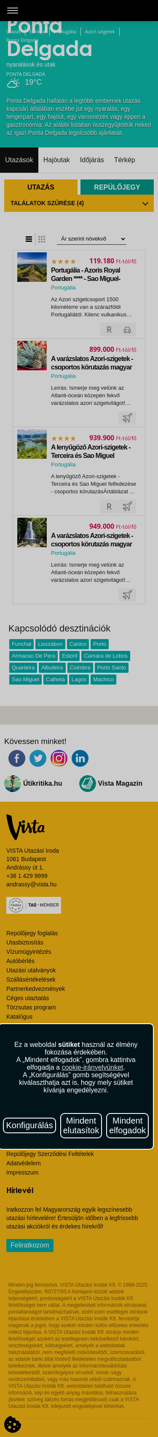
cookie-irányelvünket (92, 1067)
